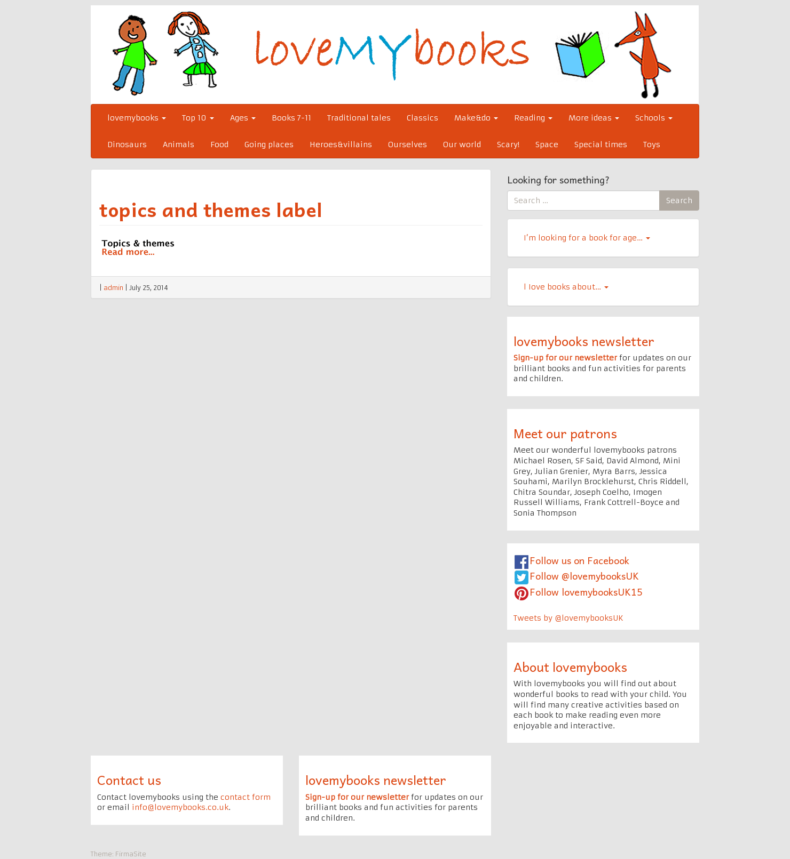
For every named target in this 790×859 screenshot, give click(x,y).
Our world (462, 144)
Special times (600, 144)
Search (679, 200)
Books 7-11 (291, 118)
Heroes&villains (341, 144)
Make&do (476, 118)
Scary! (508, 144)
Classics (422, 118)
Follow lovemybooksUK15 (586, 591)
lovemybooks (136, 118)
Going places (269, 144)
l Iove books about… (566, 287)
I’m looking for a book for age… (587, 238)
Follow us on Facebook (579, 560)
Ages (243, 118)
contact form (245, 797)
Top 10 (198, 118)
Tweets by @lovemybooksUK (568, 618)
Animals (178, 144)
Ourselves (407, 144)
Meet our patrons (565, 433)
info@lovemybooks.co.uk (180, 807)
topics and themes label (210, 209)
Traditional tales (359, 118)
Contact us (129, 779)
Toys (651, 144)
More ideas (593, 118)
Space (546, 144)
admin (113, 288)
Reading (533, 118)
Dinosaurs (127, 144)
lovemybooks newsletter (584, 341)
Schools (654, 118)
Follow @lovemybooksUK (584, 575)
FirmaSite (130, 854)
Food (219, 144)
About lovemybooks (570, 666)
